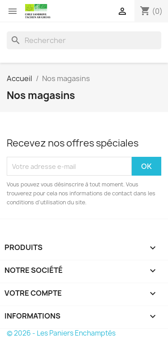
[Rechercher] (84, 40)
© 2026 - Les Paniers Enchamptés (61, 333)
